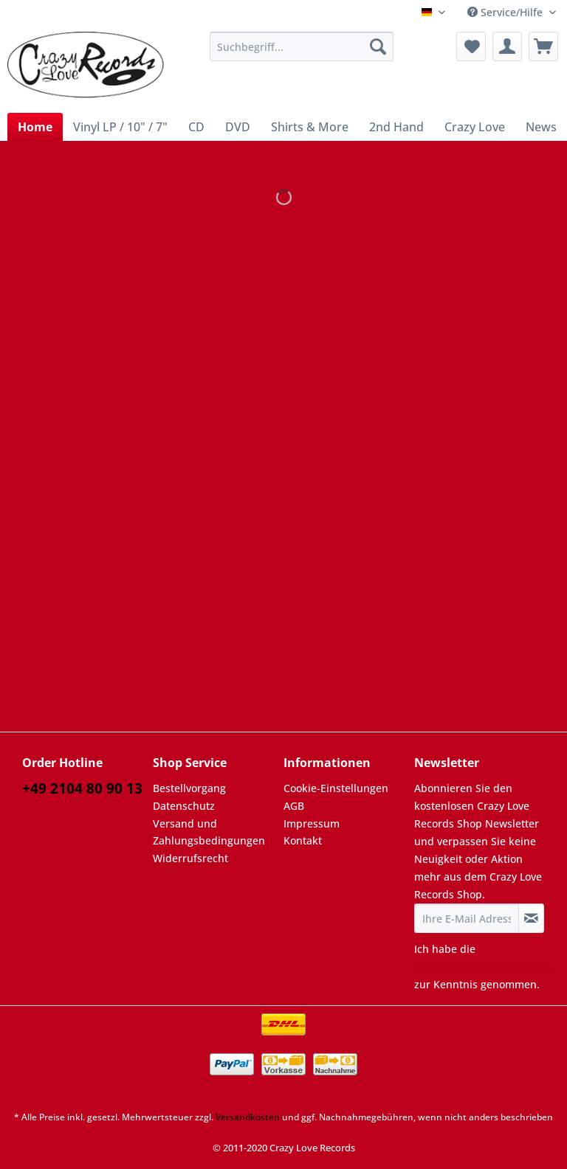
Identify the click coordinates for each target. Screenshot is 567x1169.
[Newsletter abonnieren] (531, 918)
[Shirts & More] (310, 127)
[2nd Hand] (396, 127)
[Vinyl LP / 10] (120, 127)
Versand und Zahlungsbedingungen (209, 832)
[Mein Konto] (507, 46)
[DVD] (238, 127)
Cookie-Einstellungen (336, 788)
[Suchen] (378, 46)
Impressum (312, 823)
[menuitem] (302, 53)
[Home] (35, 127)
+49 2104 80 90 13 (82, 788)
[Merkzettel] (471, 46)
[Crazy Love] (474, 127)
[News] (541, 127)
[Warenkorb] (543, 46)
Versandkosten (248, 1117)
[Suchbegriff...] (302, 46)
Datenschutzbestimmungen (482, 967)
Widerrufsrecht (190, 858)
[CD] (196, 127)
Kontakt (303, 840)
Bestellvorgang (189, 788)
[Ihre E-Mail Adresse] (466, 918)
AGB (294, 806)
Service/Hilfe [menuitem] (506, 12)
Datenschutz (184, 806)
